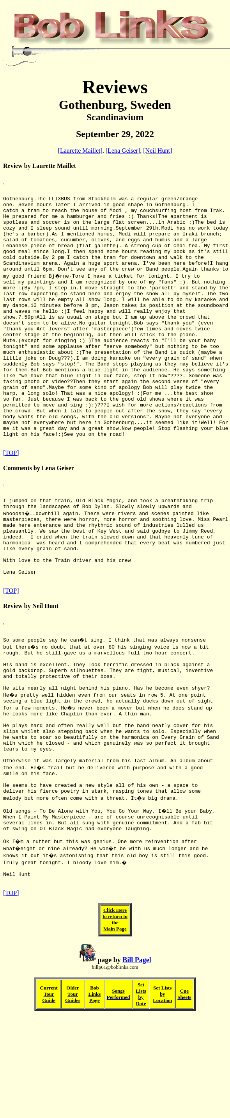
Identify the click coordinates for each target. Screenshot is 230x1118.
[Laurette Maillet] (80, 150)
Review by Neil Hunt (30, 671)
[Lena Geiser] (123, 150)
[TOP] (11, 502)
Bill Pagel (136, 1061)
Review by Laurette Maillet (39, 165)
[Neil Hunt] (157, 150)
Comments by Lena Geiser (38, 517)
